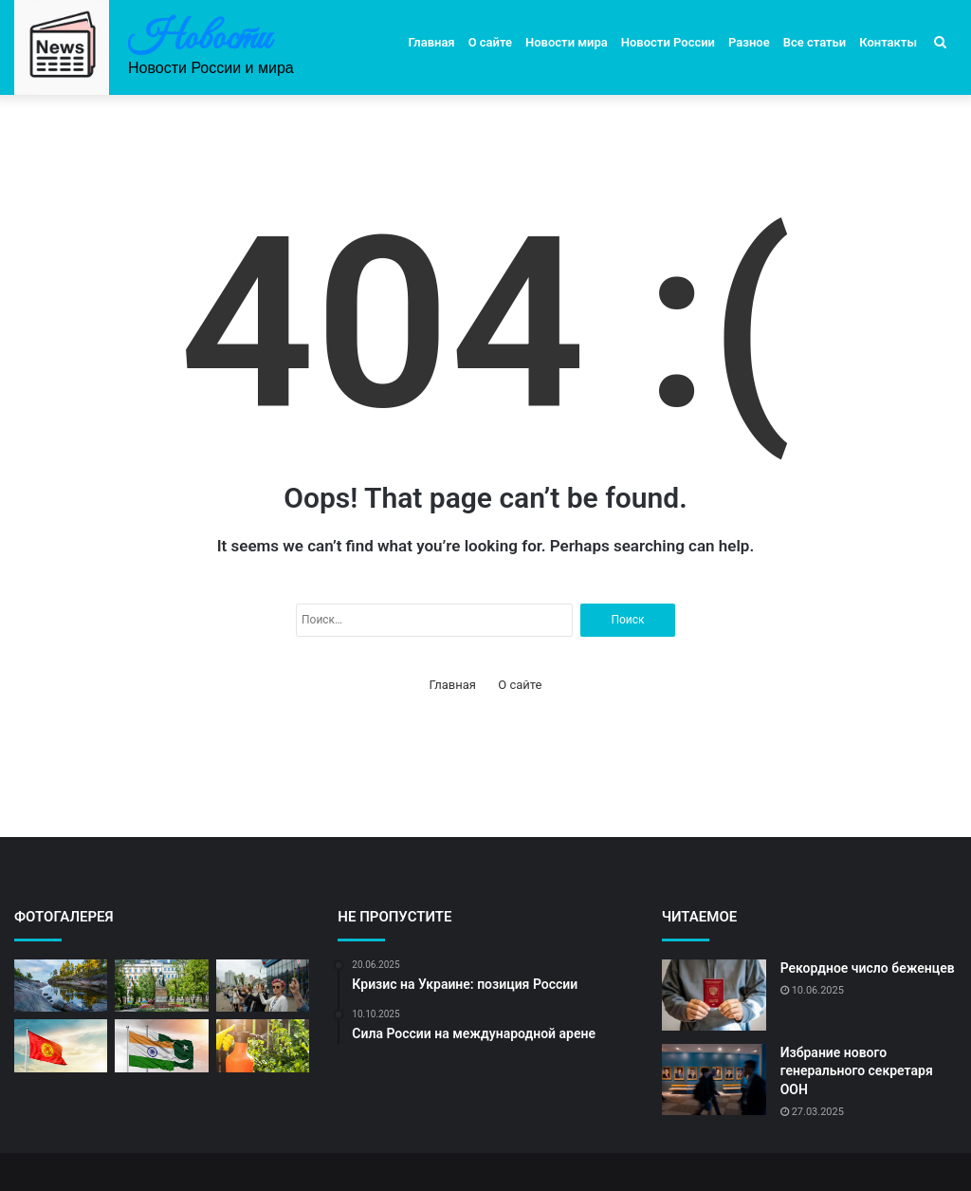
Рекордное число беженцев (867, 968)
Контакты (888, 42)
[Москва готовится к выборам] (161, 986)
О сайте (490, 42)
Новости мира (566, 42)
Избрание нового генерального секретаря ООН (856, 1071)
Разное (749, 42)
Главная (432, 42)
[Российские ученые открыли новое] (262, 1045)
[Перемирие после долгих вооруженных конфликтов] (161, 1045)
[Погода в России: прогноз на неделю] (60, 986)
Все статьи (815, 42)
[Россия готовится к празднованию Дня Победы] (60, 1045)
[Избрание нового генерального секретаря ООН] (714, 1079)
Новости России (668, 42)
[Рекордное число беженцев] (714, 995)
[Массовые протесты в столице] (262, 986)
